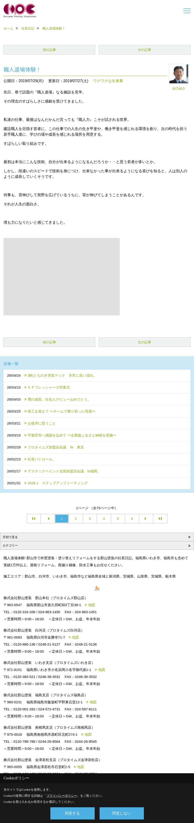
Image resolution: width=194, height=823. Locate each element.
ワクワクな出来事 (108, 81)
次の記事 (144, 50)
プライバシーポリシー (62, 795)
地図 (91, 605)
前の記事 (49, 50)
